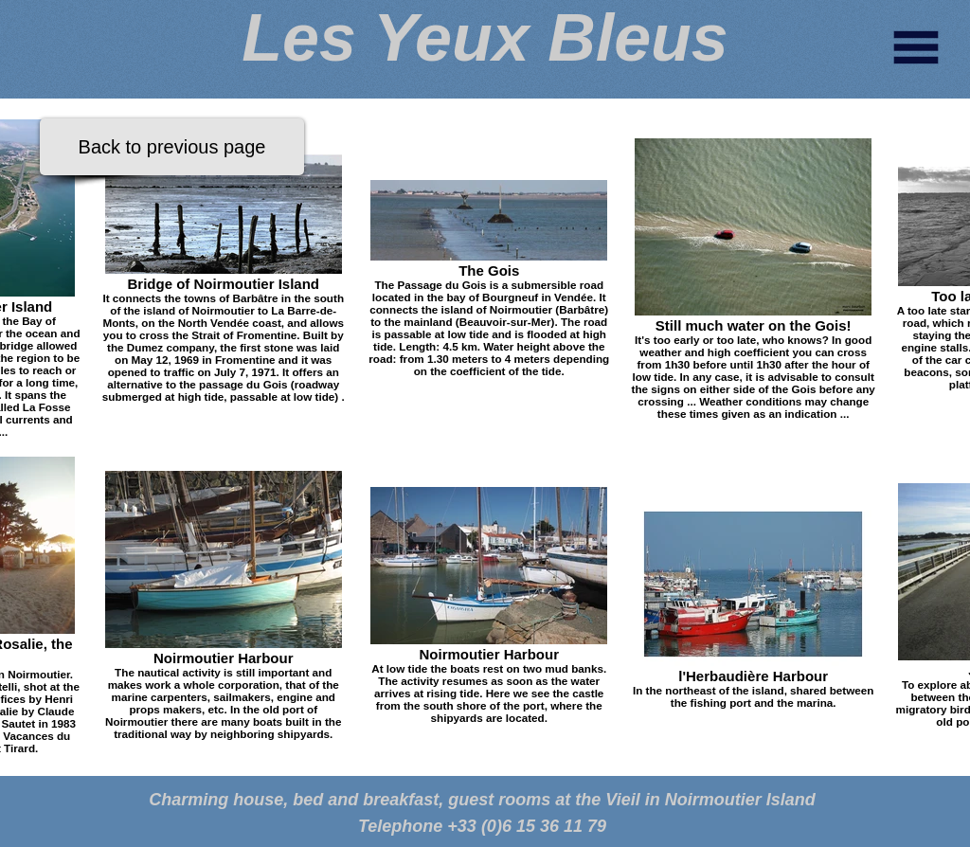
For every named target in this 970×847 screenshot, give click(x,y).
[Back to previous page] (172, 146)
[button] (916, 47)
